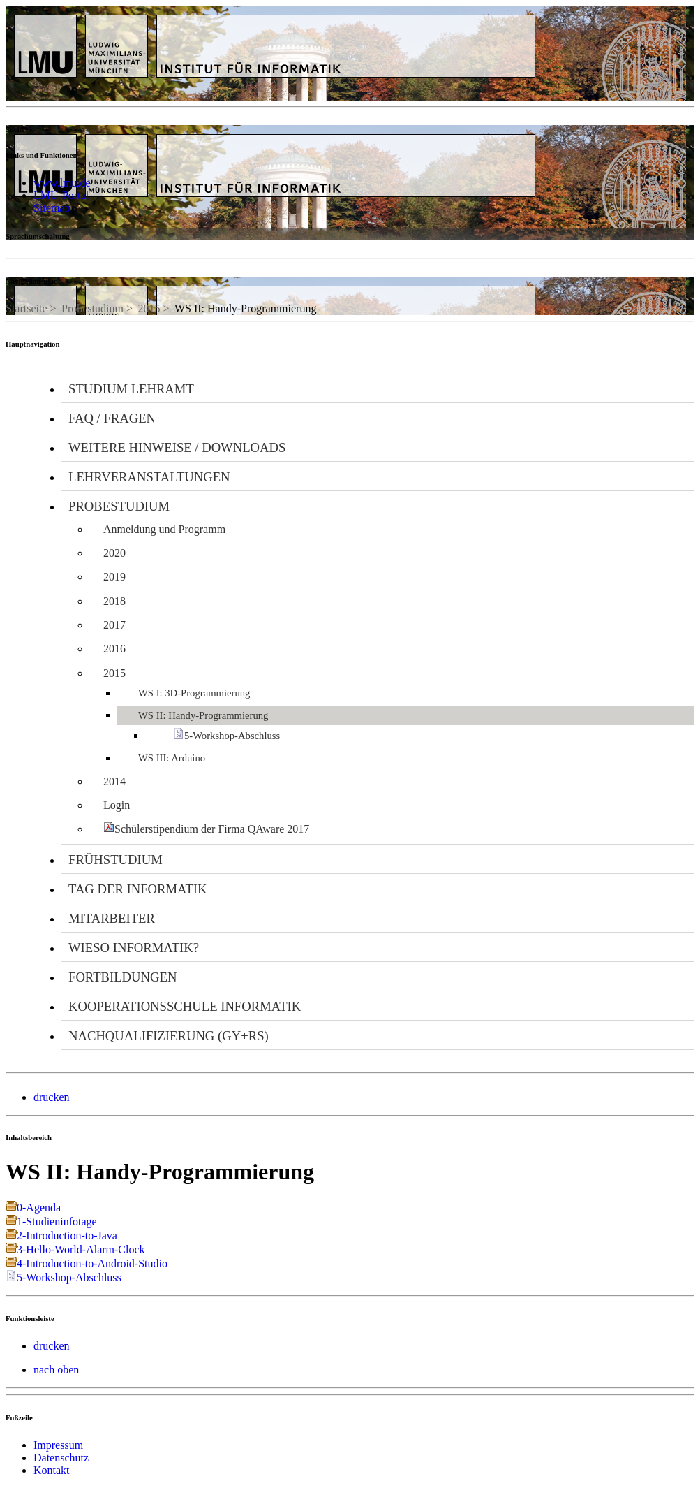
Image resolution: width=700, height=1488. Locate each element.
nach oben (56, 1370)
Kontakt (51, 1470)
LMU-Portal (61, 195)
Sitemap (51, 208)
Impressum (58, 1445)
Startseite (26, 308)
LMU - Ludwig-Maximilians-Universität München (80, 32)
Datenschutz (61, 1458)
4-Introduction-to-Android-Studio (92, 1263)
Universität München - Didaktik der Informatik (306, 20)
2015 (148, 308)
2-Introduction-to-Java (67, 1235)
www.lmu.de (62, 183)
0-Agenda (39, 1207)
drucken (51, 1097)
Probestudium (92, 308)
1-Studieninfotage (57, 1221)
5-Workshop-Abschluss (69, 1277)
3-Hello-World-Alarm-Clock (81, 1249)
